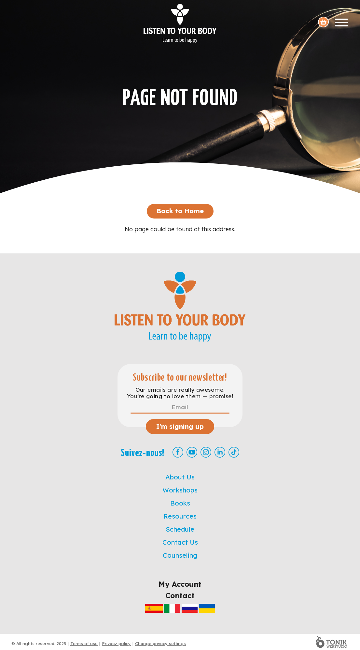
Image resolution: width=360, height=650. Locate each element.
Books (180, 503)
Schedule (180, 529)
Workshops (180, 490)
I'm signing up (180, 426)
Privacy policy (116, 643)
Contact (180, 595)
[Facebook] (178, 452)
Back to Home (180, 211)
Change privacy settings (160, 643)
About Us (180, 477)
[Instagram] (206, 452)
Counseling (180, 555)
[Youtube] (192, 452)
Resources (180, 516)
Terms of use (84, 643)
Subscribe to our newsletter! (180, 378)
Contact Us (180, 542)
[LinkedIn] (220, 452)
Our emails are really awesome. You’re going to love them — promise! (180, 393)
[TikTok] (233, 452)
